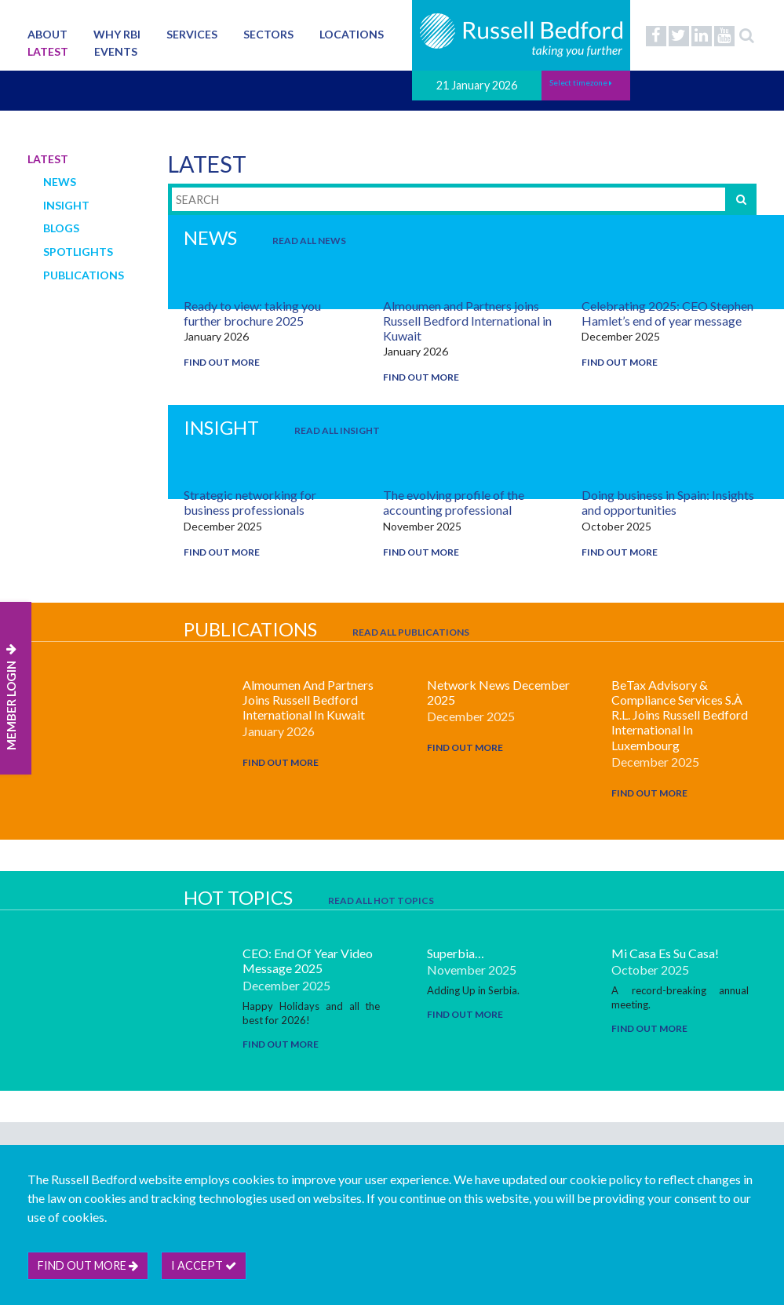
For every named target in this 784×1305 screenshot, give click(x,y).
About (47, 34)
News (59, 181)
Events (115, 51)
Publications (83, 275)
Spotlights (78, 251)
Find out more (222, 362)
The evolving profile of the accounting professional (453, 502)
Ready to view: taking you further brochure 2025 (252, 313)
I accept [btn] (203, 1265)
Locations (351, 34)
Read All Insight (337, 430)
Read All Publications (410, 632)
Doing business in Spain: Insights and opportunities (668, 502)
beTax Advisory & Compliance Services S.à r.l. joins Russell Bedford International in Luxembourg (679, 715)
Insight (66, 205)
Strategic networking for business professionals (250, 502)
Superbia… (455, 953)
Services (191, 34)
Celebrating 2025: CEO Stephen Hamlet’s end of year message (667, 313)
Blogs (61, 228)
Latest (47, 51)
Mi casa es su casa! (665, 953)
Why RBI (116, 34)
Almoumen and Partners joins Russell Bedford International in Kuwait (467, 320)
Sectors (268, 34)
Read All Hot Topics (381, 900)
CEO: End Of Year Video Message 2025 (307, 960)
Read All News (309, 240)
